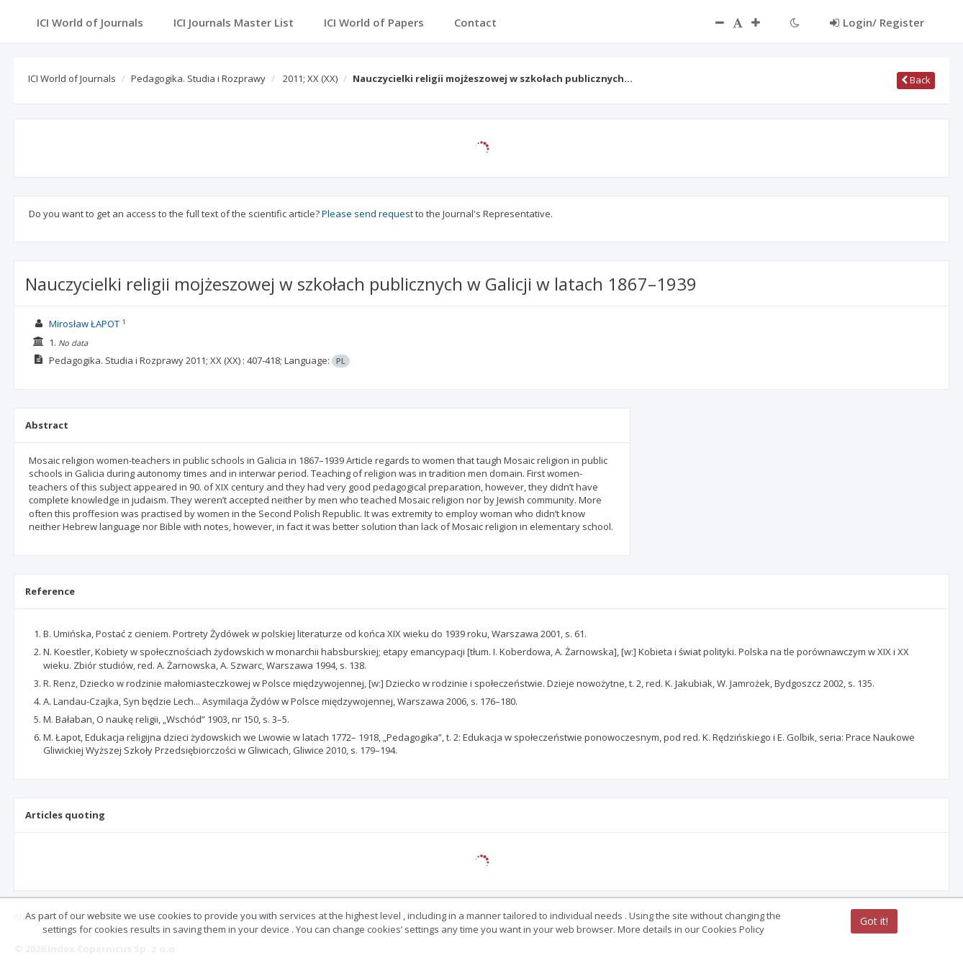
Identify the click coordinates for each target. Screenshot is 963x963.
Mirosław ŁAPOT (84, 323)
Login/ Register (877, 22)
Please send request (367, 213)
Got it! (874, 921)
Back (916, 79)
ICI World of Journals (72, 78)
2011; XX (310, 78)
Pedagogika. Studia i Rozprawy (198, 78)
